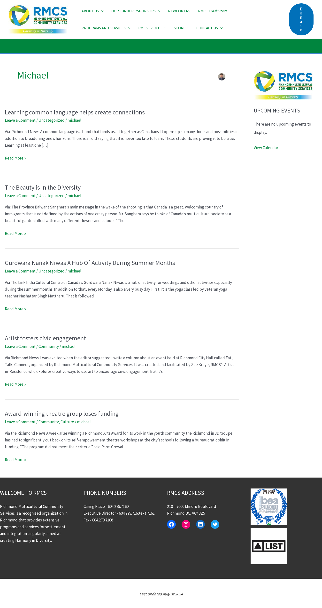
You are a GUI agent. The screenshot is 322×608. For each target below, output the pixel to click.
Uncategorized (51, 120)
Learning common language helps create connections (75, 112)
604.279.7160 (118, 506)
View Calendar (266, 147)
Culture (67, 421)
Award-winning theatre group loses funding (62, 413)
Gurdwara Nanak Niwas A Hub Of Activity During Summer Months (90, 263)
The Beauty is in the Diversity (43, 187)
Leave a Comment (20, 120)
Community (48, 346)
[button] (101, 10)
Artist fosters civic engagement (45, 338)
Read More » (15, 158)
